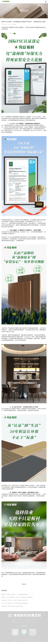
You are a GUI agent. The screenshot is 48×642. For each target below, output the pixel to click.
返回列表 (24, 584)
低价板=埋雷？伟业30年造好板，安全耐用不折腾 (11, 606)
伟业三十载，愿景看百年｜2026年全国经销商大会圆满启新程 (14, 603)
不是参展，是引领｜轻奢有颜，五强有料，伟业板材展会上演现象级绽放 (17, 597)
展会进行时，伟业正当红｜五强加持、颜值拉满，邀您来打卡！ (15, 600)
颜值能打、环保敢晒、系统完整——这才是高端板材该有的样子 (15, 594)
